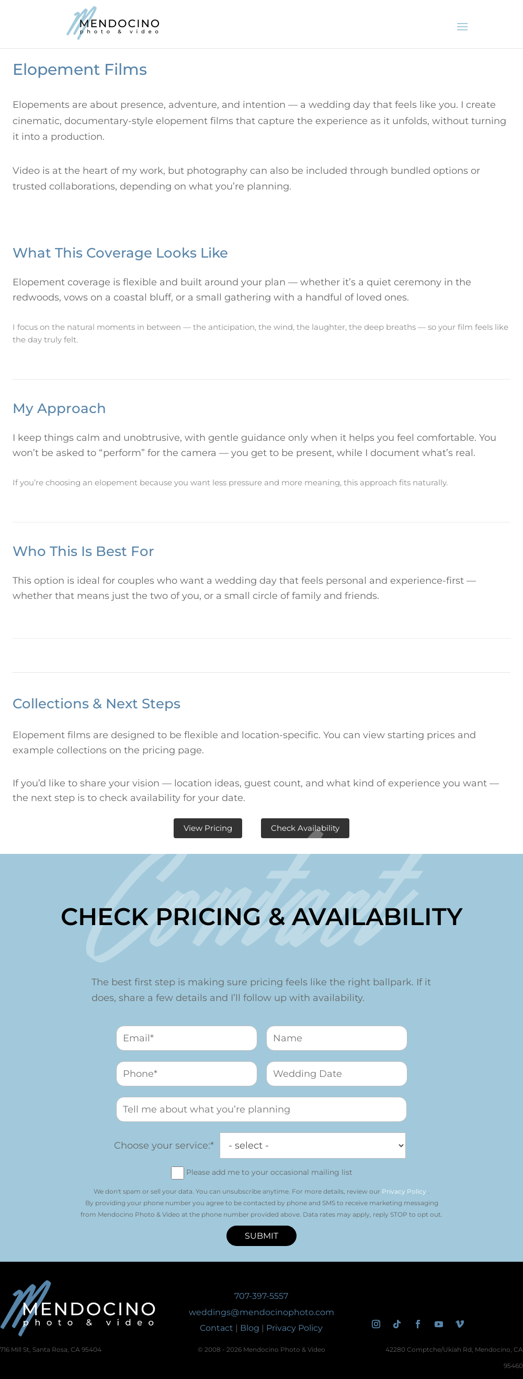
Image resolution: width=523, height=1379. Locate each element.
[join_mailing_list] (177, 1173)
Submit (261, 1236)
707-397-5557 (261, 1296)
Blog (249, 1328)
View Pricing (208, 828)
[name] (336, 1038)
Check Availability (305, 828)
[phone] (186, 1073)
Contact (216, 1328)
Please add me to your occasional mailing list (269, 1172)
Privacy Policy (404, 1191)
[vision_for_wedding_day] (261, 1109)
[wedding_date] (336, 1073)
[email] (186, 1038)
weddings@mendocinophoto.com (261, 1312)
